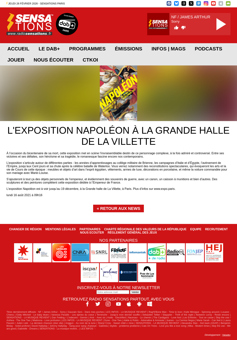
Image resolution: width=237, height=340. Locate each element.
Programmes (87, 49)
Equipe (195, 229)
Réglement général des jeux (132, 232)
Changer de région (25, 229)
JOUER (15, 60)
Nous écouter (54, 60)
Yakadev (226, 335)
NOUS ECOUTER (92, 232)
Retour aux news (120, 208)
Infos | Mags (168, 49)
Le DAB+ (49, 49)
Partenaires (90, 229)
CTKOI (90, 60)
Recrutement (216, 229)
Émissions (128, 49)
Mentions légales (60, 229)
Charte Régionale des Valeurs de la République (145, 229)
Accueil (18, 49)
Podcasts (208, 49)
